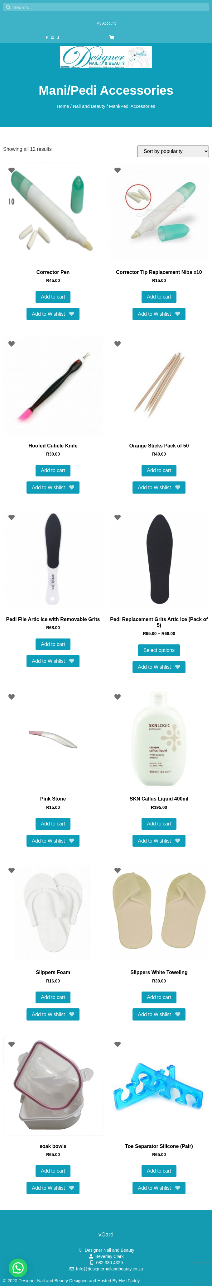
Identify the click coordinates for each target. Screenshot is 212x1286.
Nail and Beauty (89, 106)
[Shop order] (173, 151)
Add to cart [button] (53, 296)
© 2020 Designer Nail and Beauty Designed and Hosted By (61, 1280)
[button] (18, 1268)
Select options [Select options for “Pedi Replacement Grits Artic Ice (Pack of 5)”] (159, 650)
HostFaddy (129, 1280)
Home (63, 106)
